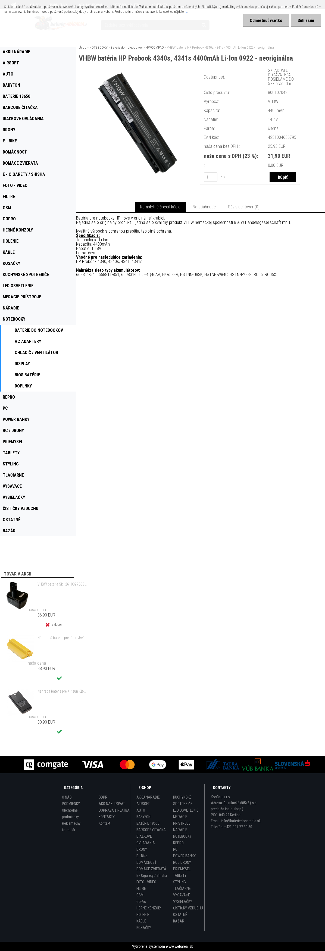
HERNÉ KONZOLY (148, 908)
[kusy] (210, 177)
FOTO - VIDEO (146, 882)
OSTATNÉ (180, 914)
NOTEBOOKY (98, 47)
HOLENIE (142, 914)
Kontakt (104, 823)
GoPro (141, 901)
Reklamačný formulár (71, 826)
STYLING (179, 882)
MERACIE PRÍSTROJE (181, 820)
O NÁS (67, 797)
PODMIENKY (71, 804)
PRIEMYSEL (181, 869)
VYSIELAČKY (182, 901)
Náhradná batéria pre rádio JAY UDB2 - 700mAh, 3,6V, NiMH (63, 638)
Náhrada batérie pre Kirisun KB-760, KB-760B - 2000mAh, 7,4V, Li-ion (63, 691)
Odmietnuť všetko (265, 20)
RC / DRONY (182, 862)
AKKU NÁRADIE (148, 797)
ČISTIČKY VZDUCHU (188, 908)
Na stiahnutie (204, 206)
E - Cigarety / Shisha (151, 875)
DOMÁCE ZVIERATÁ (151, 869)
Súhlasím (305, 20)
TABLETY (179, 875)
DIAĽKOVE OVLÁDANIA (145, 839)
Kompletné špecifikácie (160, 206)
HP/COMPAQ (155, 47)
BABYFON (143, 817)
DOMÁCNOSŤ (146, 862)
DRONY (141, 849)
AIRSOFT (143, 804)
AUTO (140, 810)
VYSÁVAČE (181, 895)
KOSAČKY (143, 927)
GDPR (103, 797)
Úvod (82, 47)
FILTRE (141, 888)
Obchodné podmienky (70, 813)
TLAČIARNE (182, 888)
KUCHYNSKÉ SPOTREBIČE (182, 800)
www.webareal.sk (179, 946)
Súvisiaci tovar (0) (244, 206)
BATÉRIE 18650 (148, 823)
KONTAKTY (107, 817)
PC (175, 849)
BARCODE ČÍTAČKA (151, 830)
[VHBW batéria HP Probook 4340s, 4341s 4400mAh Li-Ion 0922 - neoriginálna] (137, 74)
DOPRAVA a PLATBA (114, 810)
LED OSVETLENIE (185, 810)
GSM (139, 895)
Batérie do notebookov (127, 47)
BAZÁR (178, 921)
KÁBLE (141, 921)
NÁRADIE (180, 830)
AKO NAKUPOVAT (112, 804)
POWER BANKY (184, 856)
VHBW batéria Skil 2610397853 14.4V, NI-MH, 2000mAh (63, 584)
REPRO (178, 843)
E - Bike (141, 856)
